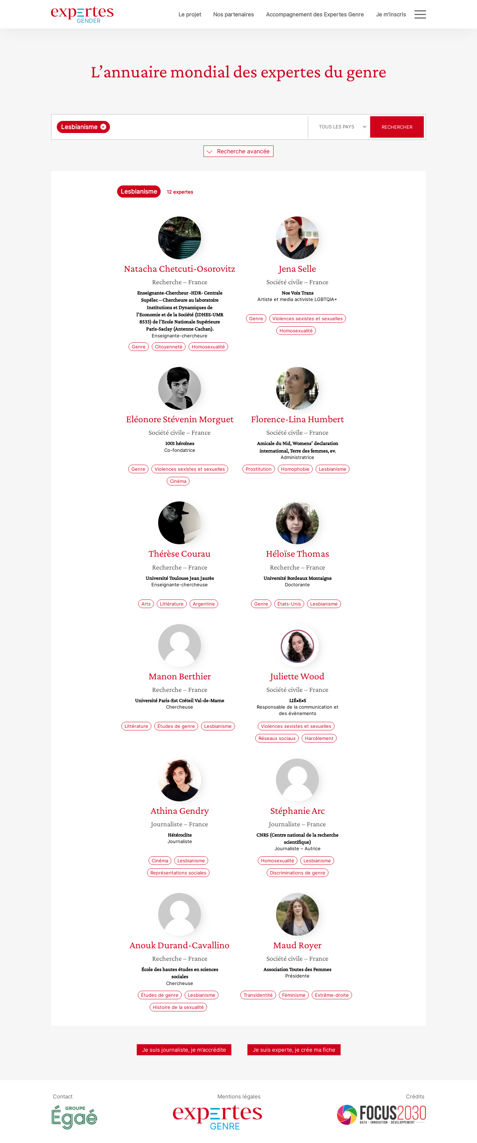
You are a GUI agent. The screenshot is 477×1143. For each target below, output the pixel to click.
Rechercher (397, 127)
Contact (62, 1096)
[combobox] (180, 127)
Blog (400, 14)
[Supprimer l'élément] (103, 127)
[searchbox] (185, 126)
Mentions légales (239, 1096)
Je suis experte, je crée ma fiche (294, 1049)
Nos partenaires (210, 14)
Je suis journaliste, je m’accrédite (184, 1049)
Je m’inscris (367, 14)
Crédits (415, 1096)
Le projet (166, 14)
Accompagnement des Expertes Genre (291, 14)
